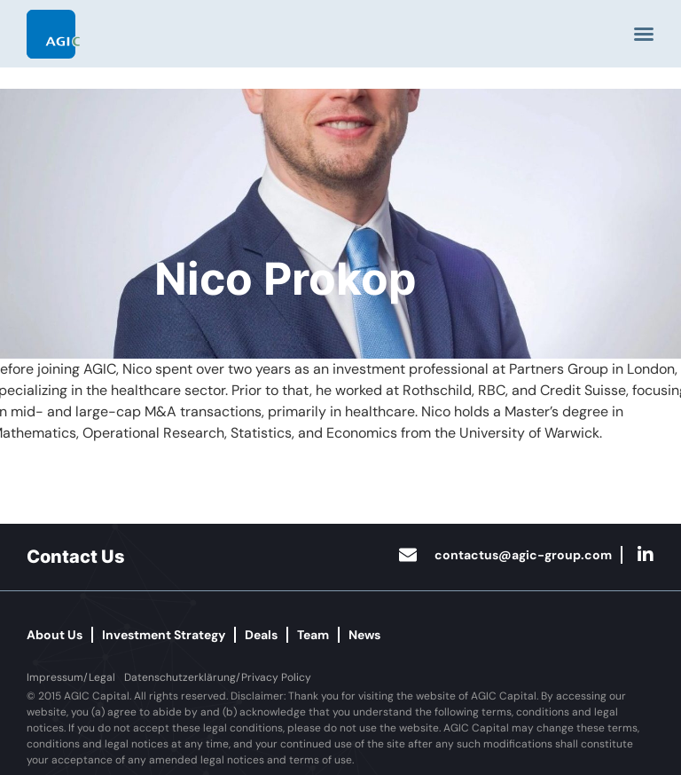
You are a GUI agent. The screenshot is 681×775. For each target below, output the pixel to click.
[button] (71, 677)
